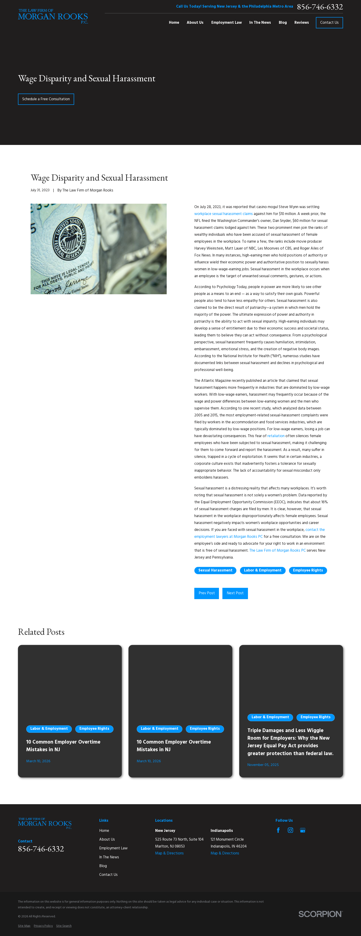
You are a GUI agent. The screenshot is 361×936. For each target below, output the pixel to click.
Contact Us (329, 23)
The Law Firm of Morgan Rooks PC (277, 550)
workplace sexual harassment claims (223, 214)
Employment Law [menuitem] (226, 23)
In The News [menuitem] (260, 23)
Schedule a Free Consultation (46, 99)
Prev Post (207, 593)
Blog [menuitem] (283, 23)
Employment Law (113, 848)
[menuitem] (24, 926)
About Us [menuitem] (195, 23)
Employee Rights (308, 570)
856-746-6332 (320, 6)
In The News (109, 857)
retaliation (276, 436)
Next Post (235, 593)
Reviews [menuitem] (301, 23)
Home (104, 831)
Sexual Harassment (215, 570)
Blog (103, 866)
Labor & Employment (263, 570)
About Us (107, 839)
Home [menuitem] (174, 23)
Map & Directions (169, 853)
